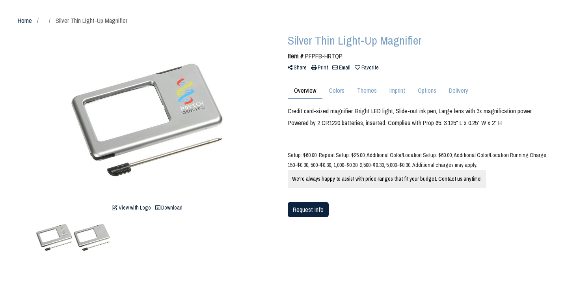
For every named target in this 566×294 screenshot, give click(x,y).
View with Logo (131, 207)
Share (297, 67)
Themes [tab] (367, 90)
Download (168, 207)
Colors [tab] (336, 90)
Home (25, 20)
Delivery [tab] (458, 90)
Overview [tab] (305, 90)
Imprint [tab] (397, 90)
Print (319, 67)
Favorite (367, 67)
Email (341, 67)
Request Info (308, 209)
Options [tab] (427, 90)
